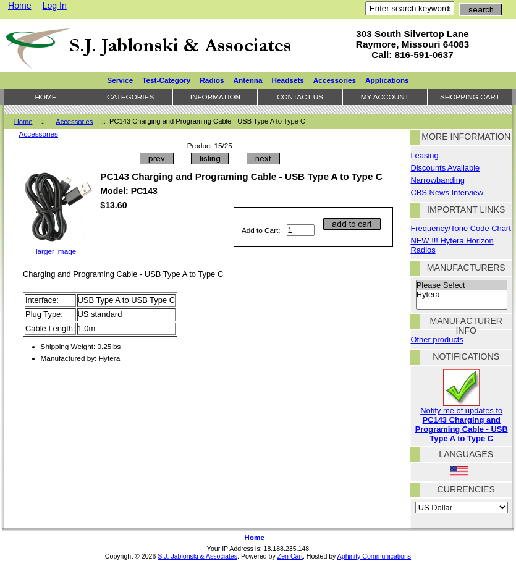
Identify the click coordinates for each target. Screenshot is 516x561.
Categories (130, 97)
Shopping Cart (470, 97)
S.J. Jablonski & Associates (197, 556)
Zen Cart (290, 556)
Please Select (462, 285)
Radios (212, 80)
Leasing (424, 155)
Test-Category (166, 80)
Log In (55, 6)
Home (20, 6)
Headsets (288, 80)
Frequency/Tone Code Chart (460, 228)
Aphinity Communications (374, 556)
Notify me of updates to (461, 421)
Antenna (248, 80)
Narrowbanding (437, 180)
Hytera (462, 295)
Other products (436, 339)
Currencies (466, 489)
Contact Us (300, 97)
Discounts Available (445, 167)
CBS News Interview (446, 192)
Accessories (74, 121)
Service (120, 80)
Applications (387, 80)
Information (215, 97)
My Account (385, 97)
